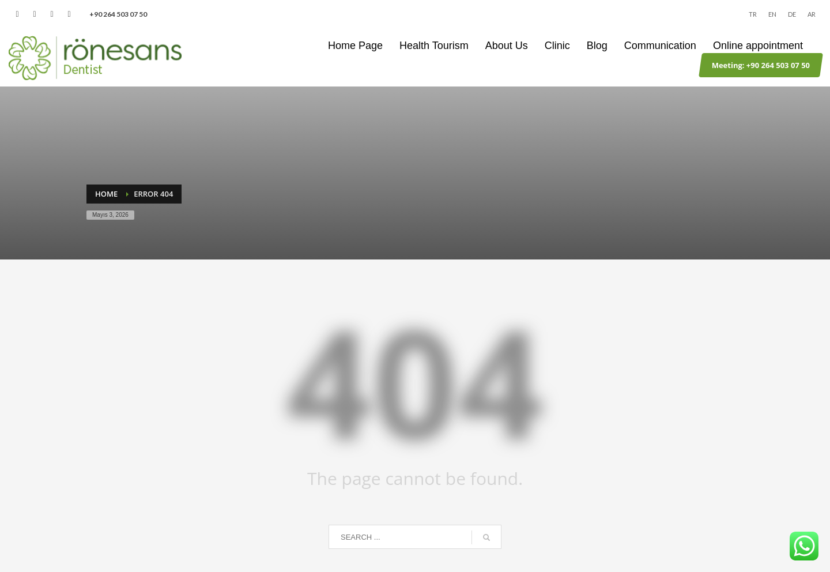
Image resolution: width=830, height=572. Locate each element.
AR (812, 14)
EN (772, 14)
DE (792, 14)
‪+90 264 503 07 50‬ (118, 14)
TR (753, 14)
